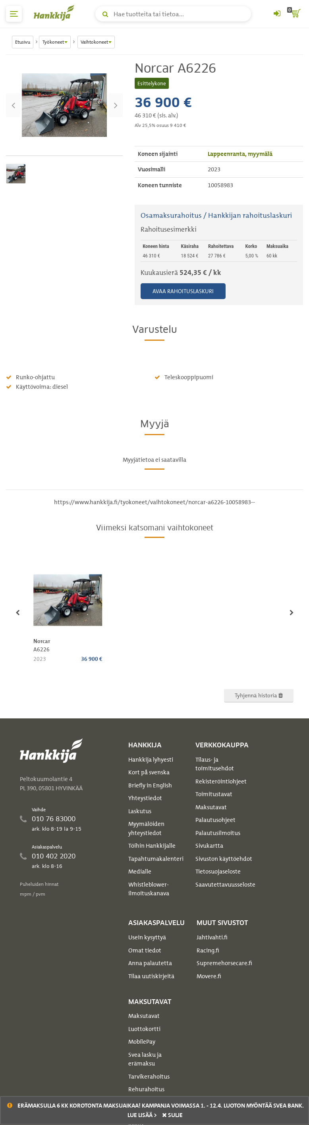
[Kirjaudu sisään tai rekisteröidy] (277, 14)
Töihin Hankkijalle (152, 846)
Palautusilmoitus (217, 833)
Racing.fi (208, 950)
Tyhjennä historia (259, 695)
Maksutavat (211, 807)
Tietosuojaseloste (218, 871)
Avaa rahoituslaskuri (183, 291)
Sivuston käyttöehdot (223, 859)
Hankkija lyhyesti (150, 760)
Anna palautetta (150, 963)
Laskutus (139, 811)
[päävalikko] (14, 14)
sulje (172, 1115)
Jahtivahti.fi (212, 937)
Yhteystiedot (145, 798)
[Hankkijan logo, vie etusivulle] (55, 13)
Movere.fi (209, 976)
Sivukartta (209, 846)
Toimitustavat (213, 794)
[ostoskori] (295, 14)
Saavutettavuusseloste (225, 885)
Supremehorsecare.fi (224, 963)
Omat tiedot (144, 950)
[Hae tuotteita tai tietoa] (173, 13)
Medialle (139, 871)
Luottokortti (144, 1029)
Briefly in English (150, 785)
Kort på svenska (149, 772)
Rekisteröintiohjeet (221, 781)
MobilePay (141, 1042)
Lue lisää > (142, 1115)
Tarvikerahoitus (149, 1077)
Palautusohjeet (215, 820)
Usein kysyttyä (147, 937)
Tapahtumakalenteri (155, 859)
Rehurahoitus (146, 1089)
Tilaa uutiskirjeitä (151, 976)
